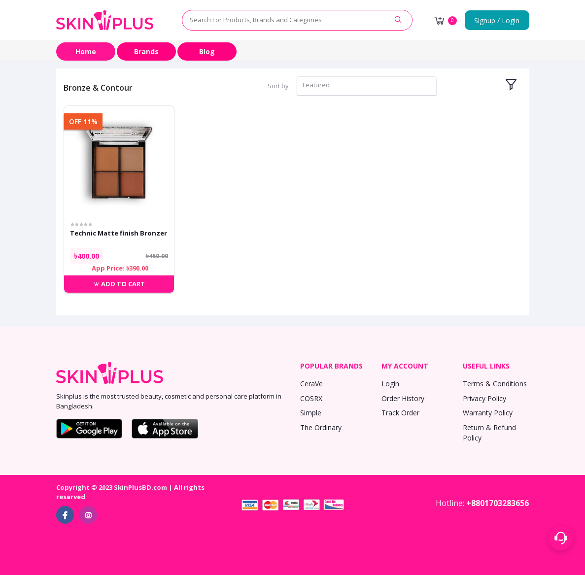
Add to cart (119, 283)
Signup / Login (496, 20)
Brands (146, 51)
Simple (310, 412)
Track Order (400, 412)
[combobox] (367, 86)
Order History (402, 398)
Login (390, 383)
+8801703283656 (497, 503)
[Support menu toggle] (561, 538)
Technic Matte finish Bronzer (118, 233)
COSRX (311, 398)
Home (85, 51)
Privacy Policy (484, 398)
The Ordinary (321, 427)
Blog (207, 51)
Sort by (278, 85)
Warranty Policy (488, 412)
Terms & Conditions (495, 383)
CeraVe (311, 383)
